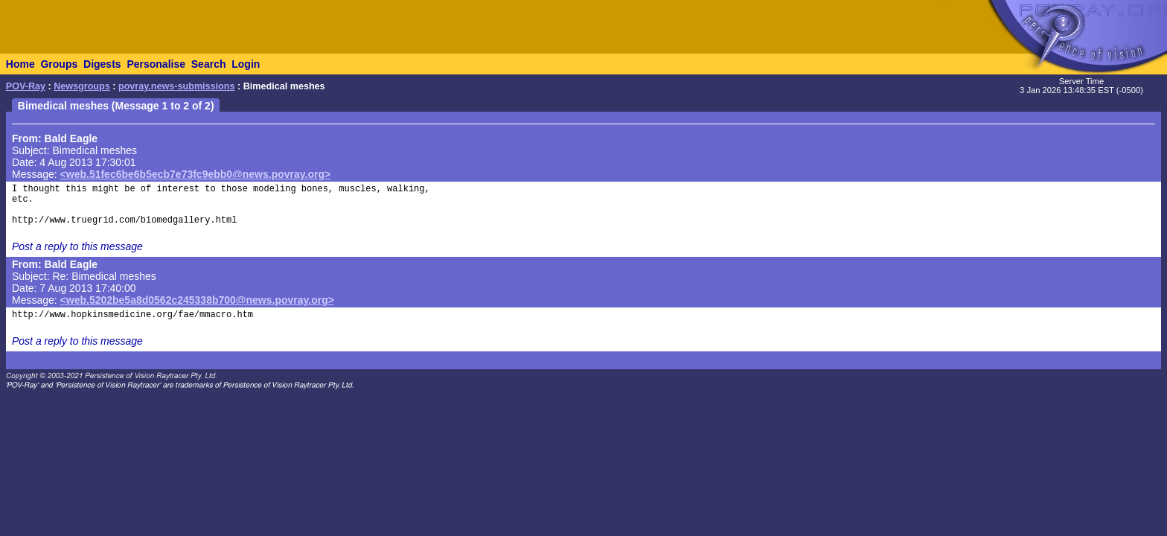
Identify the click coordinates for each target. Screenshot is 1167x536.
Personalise (156, 64)
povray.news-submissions (176, 86)
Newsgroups (82, 86)
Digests (102, 64)
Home (20, 64)
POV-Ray (25, 86)
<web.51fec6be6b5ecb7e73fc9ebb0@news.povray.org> (195, 174)
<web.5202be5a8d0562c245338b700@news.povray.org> (197, 300)
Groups (58, 64)
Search (208, 64)
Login (245, 64)
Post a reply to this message (77, 246)
